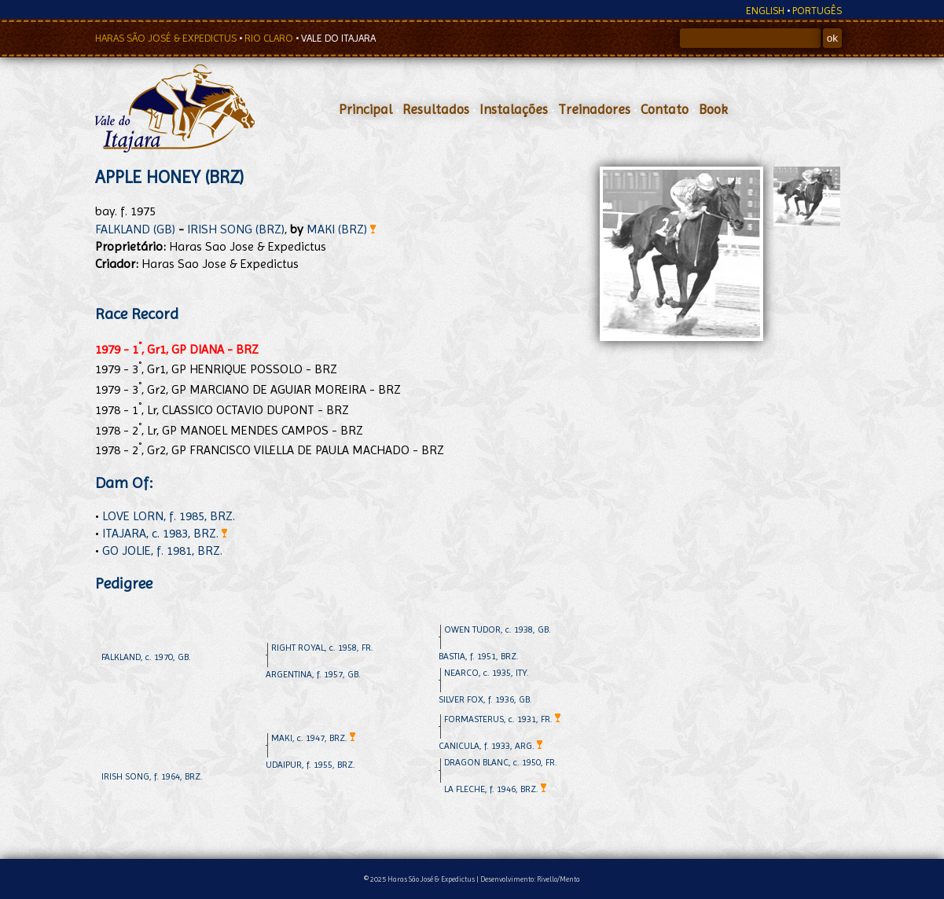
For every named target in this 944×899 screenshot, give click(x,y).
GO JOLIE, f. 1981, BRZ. (162, 550)
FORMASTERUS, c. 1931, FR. (502, 719)
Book (713, 109)
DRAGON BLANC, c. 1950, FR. (500, 762)
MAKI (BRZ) (341, 229)
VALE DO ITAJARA (338, 38)
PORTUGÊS (817, 11)
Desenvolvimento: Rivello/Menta (530, 879)
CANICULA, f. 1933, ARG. (490, 745)
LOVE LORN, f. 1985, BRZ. (168, 515)
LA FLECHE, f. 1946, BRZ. (495, 788)
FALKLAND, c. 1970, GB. (146, 656)
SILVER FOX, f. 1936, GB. (485, 699)
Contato (665, 109)
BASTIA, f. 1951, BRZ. (479, 656)
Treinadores (594, 109)
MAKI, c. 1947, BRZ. (313, 737)
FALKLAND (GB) (135, 229)
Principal (365, 109)
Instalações (513, 109)
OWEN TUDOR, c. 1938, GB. (497, 629)
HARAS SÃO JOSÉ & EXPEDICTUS (167, 38)
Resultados (435, 109)
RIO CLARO (270, 38)
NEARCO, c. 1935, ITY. (486, 672)
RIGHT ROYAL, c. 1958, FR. (322, 647)
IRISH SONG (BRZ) (236, 229)
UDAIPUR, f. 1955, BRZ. (310, 764)
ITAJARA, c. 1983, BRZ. (164, 533)
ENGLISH (765, 11)
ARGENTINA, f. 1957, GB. (313, 674)
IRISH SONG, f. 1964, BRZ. (152, 776)
